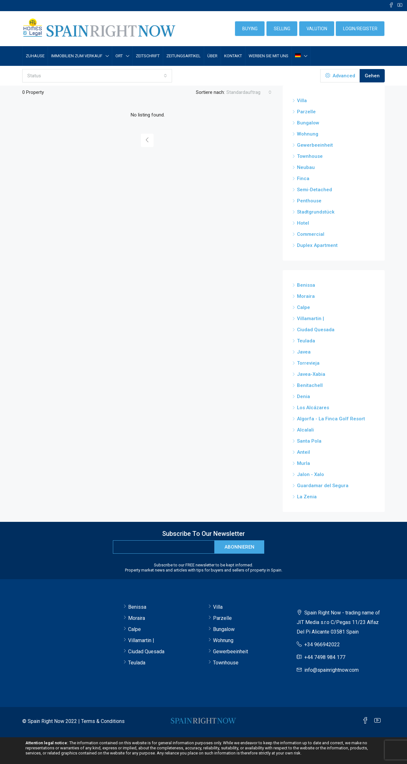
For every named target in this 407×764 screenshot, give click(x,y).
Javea (304, 352)
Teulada (306, 341)
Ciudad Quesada (316, 330)
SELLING (282, 28)
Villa (302, 100)
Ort (119, 55)
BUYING (250, 28)
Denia (303, 396)
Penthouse (309, 201)
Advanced (340, 76)
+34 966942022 (322, 644)
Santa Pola (309, 441)
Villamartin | (310, 318)
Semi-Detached (314, 190)
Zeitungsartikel (183, 55)
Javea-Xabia (311, 374)
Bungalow (308, 123)
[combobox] (97, 75)
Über (212, 55)
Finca (303, 178)
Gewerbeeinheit (315, 145)
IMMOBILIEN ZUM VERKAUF (76, 55)
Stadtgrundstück (316, 212)
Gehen (372, 76)
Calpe (303, 307)
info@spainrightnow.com (331, 670)
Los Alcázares (313, 407)
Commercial (310, 234)
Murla (303, 463)
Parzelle (306, 112)
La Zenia (307, 497)
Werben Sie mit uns (268, 55)
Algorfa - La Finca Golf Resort (331, 419)
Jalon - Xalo (310, 474)
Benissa (306, 285)
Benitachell (310, 385)
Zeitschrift (148, 55)
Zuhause (35, 55)
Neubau (306, 167)
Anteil (303, 452)
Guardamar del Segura (322, 485)
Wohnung (307, 134)
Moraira (306, 296)
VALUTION (317, 28)
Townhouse (310, 156)
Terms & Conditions (103, 721)
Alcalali (305, 430)
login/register (360, 28)
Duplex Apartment (317, 245)
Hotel (303, 223)
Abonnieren (239, 547)
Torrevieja (308, 363)
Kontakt (233, 55)
